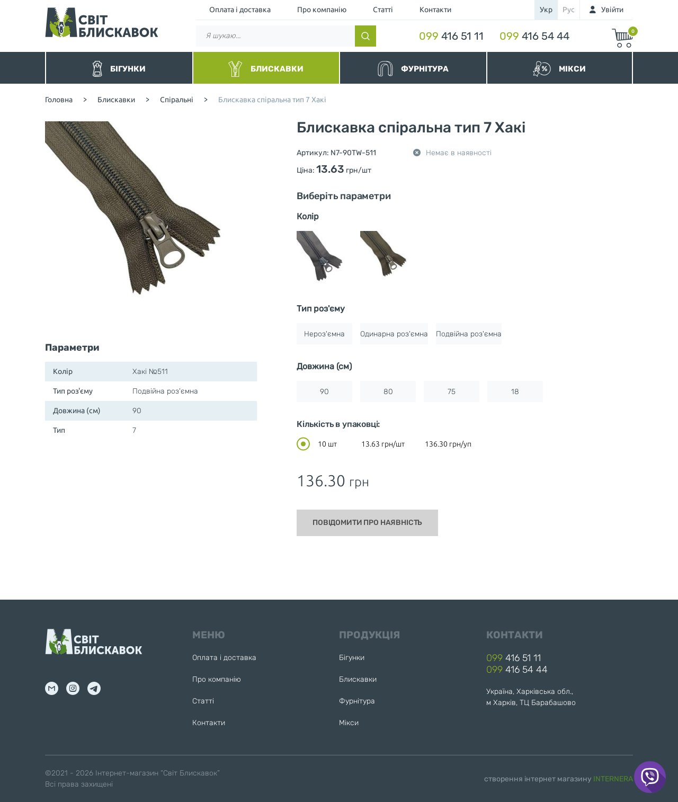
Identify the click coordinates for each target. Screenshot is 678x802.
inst (72, 688)
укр (546, 9)
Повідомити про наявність (367, 522)
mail (51, 688)
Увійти (612, 9)
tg (94, 688)
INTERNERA (613, 778)
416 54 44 (534, 36)
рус (569, 9)
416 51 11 (451, 36)
